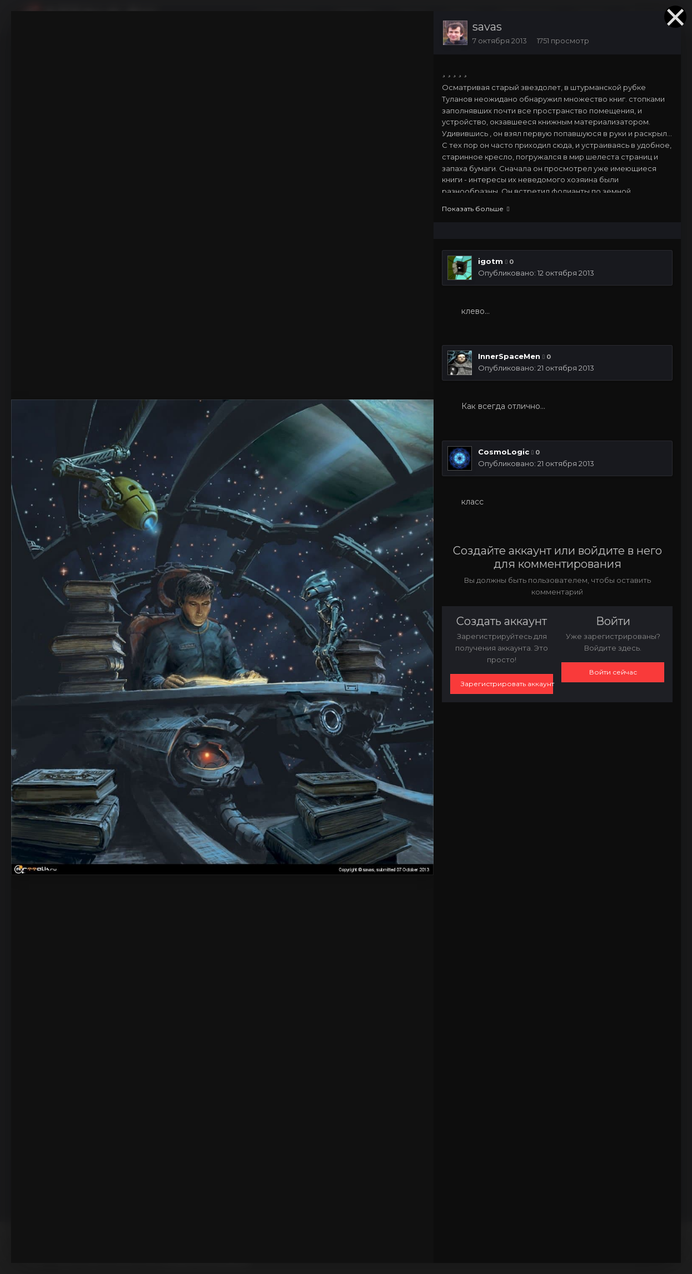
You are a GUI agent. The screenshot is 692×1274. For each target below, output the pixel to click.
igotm (490, 261)
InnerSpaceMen (509, 356)
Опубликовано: (536, 272)
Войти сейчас (613, 672)
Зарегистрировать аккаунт (507, 684)
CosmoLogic (503, 451)
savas (487, 26)
